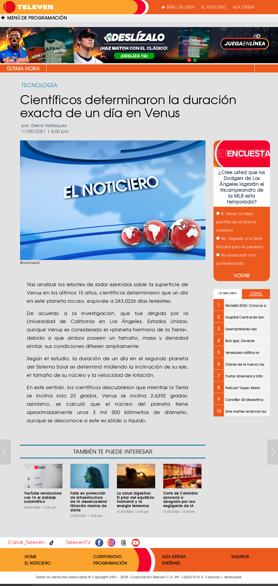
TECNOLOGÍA (39, 85)
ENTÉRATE (171, 563)
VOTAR (242, 275)
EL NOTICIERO (213, 7)
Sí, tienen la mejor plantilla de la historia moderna (236, 222)
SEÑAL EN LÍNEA (178, 7)
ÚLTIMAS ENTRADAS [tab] (255, 294)
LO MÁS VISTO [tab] (228, 293)
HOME (31, 556)
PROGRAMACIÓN (110, 563)
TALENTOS (240, 556)
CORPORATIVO (107, 556)
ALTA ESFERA (244, 7)
